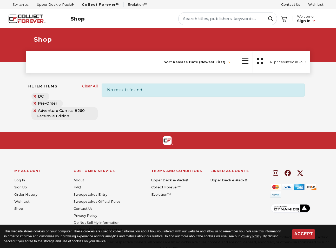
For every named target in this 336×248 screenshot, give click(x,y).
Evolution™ (161, 194)
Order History (25, 194)
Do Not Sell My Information (97, 223)
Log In (19, 180)
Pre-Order (47, 103)
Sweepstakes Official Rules (97, 202)
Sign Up (20, 187)
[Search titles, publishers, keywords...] (227, 18)
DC (41, 96)
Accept (303, 234)
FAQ (77, 187)
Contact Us (290, 5)
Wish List (316, 5)
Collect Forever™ (166, 187)
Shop (77, 19)
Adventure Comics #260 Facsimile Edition (61, 113)
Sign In (304, 21)
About (79, 180)
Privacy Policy (251, 236)
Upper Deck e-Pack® (169, 180)
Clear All (90, 86)
